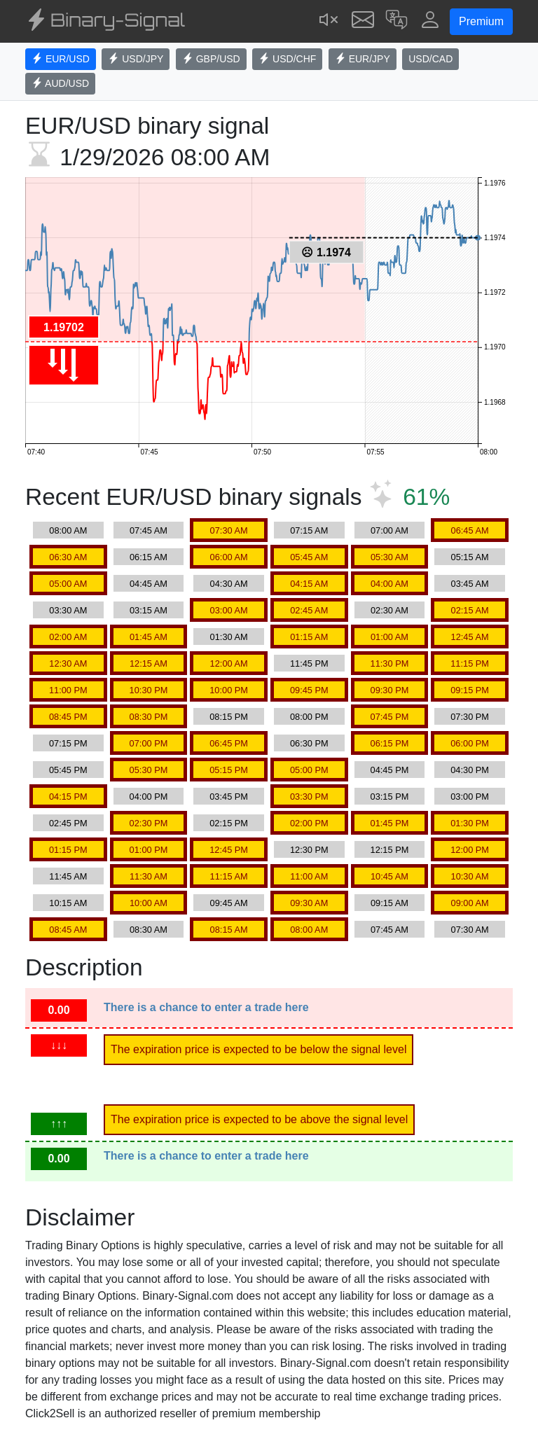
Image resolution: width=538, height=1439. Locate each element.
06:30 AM (68, 557)
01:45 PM (390, 823)
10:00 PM (228, 690)
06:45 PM (228, 743)
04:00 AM (389, 583)
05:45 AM (309, 557)
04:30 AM (229, 583)
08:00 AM (68, 530)
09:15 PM (469, 690)
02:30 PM (149, 823)
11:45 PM (309, 663)
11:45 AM (68, 876)
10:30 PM (149, 690)
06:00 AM (229, 557)
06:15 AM (148, 557)
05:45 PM (68, 770)
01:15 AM (309, 637)
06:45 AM (470, 530)
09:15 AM (389, 903)
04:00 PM (149, 796)
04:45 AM (148, 583)
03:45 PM (228, 796)
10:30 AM (470, 876)
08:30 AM (148, 929)
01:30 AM (229, 637)
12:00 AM (229, 663)
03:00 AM (229, 610)
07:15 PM (68, 743)
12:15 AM (148, 663)
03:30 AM (68, 610)
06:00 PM (469, 743)
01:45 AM (148, 637)
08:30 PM (149, 716)
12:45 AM (470, 637)
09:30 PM (390, 690)
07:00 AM (389, 530)
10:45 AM (389, 876)
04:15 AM (309, 583)
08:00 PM (309, 716)
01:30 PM (469, 823)
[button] (396, 21)
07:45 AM (148, 530)
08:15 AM (229, 929)
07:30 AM (229, 530)
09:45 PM (309, 690)
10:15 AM (68, 903)
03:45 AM (470, 583)
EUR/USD (61, 58)
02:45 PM (68, 823)
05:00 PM (309, 770)
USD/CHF (287, 58)
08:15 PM (228, 716)
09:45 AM (229, 903)
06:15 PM (390, 743)
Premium (481, 21)
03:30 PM (309, 796)
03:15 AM (148, 610)
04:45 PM (390, 770)
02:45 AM (309, 610)
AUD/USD (60, 83)
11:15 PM (469, 663)
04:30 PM (469, 770)
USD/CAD (430, 58)
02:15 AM (470, 610)
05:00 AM (68, 583)
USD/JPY (135, 58)
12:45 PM (228, 849)
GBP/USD (211, 58)
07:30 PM (469, 716)
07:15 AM (309, 530)
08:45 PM (68, 716)
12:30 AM (68, 663)
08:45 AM (68, 929)
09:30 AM (309, 903)
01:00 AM (389, 637)
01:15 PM (68, 849)
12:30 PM (309, 849)
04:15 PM (68, 796)
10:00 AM (148, 903)
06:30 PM (309, 743)
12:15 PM (390, 849)
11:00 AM (309, 876)
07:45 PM (390, 716)
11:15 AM (229, 876)
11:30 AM (148, 876)
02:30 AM (389, 610)
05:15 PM (228, 770)
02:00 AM (68, 637)
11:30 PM (390, 663)
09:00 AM (470, 903)
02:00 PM (309, 823)
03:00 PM (469, 796)
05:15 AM (470, 557)
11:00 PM (68, 690)
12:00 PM (469, 849)
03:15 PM (390, 796)
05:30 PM (149, 770)
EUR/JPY (362, 58)
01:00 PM (149, 849)
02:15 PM (228, 823)
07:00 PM (149, 743)
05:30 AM (389, 557)
